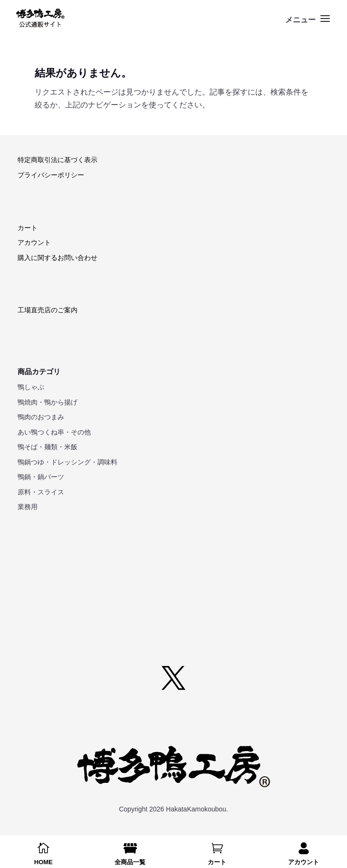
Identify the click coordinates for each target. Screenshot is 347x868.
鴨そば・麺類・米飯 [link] (47, 447)
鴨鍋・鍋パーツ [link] (41, 477)
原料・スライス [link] (41, 492)
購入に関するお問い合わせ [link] (57, 257)
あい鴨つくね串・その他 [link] (54, 432)
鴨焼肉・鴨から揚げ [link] (47, 402)
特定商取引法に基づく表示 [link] (57, 160)
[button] (309, 24)
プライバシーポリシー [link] (51, 175)
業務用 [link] (28, 507)
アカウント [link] (34, 242)
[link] (40, 18)
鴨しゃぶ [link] (31, 387)
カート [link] (28, 227)
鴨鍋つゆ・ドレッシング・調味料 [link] (67, 462)
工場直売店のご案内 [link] (47, 310)
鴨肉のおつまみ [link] (41, 417)
